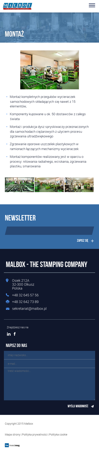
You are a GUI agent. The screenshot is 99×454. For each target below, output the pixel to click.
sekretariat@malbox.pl (29, 309)
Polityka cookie (58, 434)
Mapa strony (12, 434)
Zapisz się (82, 240)
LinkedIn (9, 334)
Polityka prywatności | (35, 434)
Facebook (15, 334)
